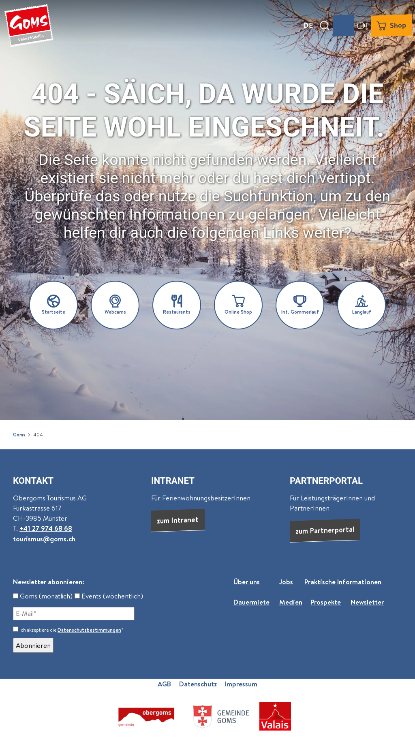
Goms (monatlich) (43, 595)
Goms (19, 435)
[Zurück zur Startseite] (28, 25)
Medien (290, 602)
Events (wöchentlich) (109, 595)
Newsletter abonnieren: (48, 581)
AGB (164, 683)
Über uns (246, 581)
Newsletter (367, 602)
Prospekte (325, 602)
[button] (53, 305)
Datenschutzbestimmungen (89, 629)
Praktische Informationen (342, 581)
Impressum (241, 683)
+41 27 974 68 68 (45, 528)
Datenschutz (198, 683)
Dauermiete (251, 602)
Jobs (286, 581)
